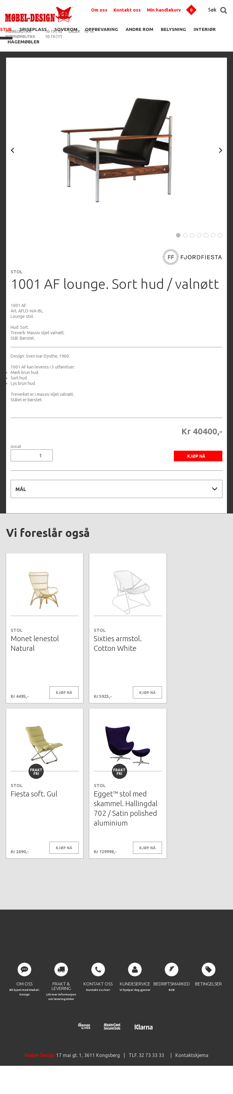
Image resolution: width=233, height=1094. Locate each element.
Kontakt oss (127, 9)
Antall (16, 447)
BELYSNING (173, 29)
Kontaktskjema (191, 1076)
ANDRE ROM (139, 29)
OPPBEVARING (101, 29)
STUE (6, 29)
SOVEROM (65, 29)
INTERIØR (205, 29)
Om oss (99, 9)
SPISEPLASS (33, 29)
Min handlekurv (164, 9)
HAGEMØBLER (23, 41)
